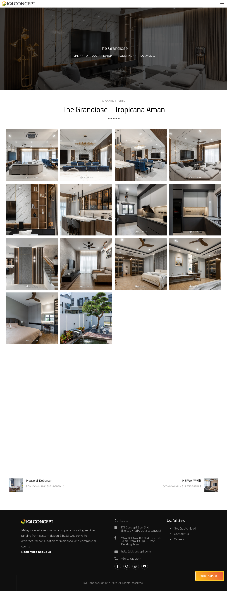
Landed (107, 56)
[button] (209, 576)
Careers (179, 539)
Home (75, 56)
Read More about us (36, 552)
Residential (125, 56)
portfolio (91, 56)
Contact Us (181, 534)
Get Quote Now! (185, 528)
